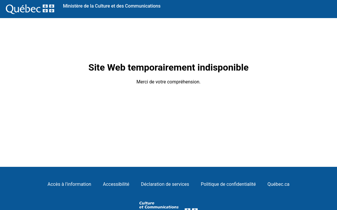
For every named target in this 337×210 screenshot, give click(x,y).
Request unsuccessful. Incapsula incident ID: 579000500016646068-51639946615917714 (168, 105)
